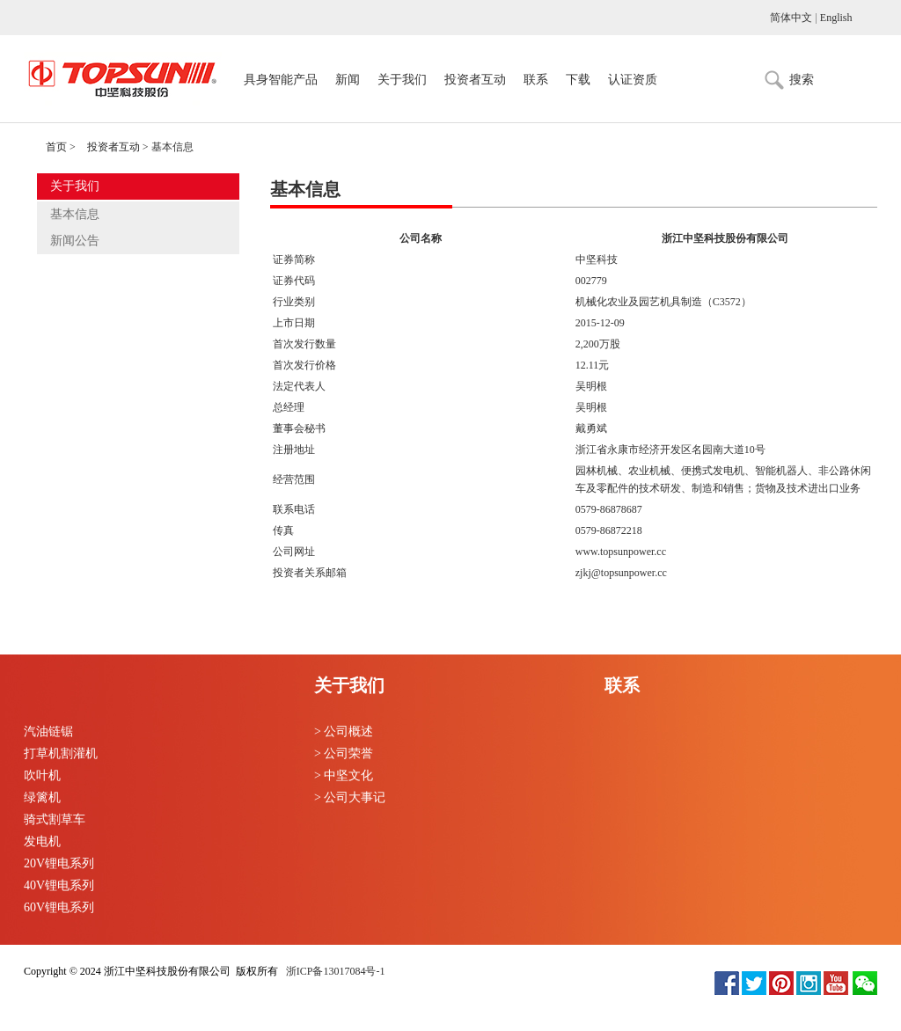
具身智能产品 (281, 80)
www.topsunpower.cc (620, 551)
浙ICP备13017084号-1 (334, 971)
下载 (578, 80)
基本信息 (74, 214)
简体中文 (791, 17)
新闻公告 (74, 240)
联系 (536, 80)
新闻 (347, 80)
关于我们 (402, 80)
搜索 (801, 79)
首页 (56, 147)
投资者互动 (475, 80)
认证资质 (632, 80)
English (836, 17)
